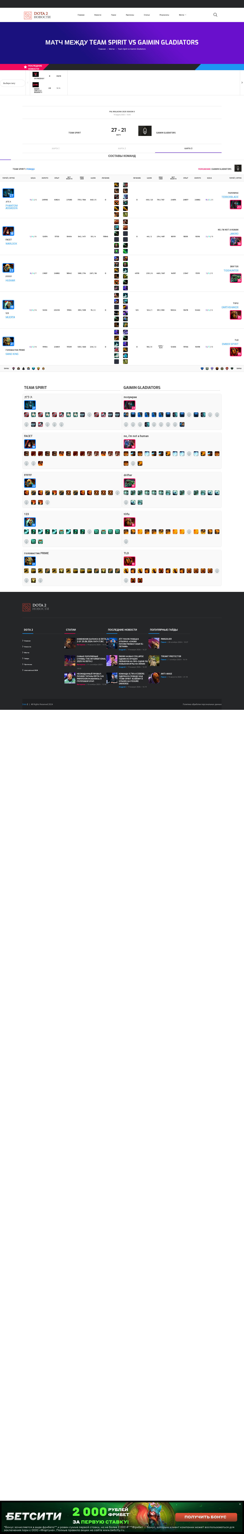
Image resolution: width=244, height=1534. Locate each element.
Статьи (147, 15)
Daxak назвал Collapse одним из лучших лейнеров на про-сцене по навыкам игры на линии (133, 660)
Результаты (164, 15)
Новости (97, 15)
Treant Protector (171, 656)
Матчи (182, 15)
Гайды (25, 658)
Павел (163, 642)
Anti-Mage (166, 674)
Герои (113, 15)
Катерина (81, 645)
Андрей (122, 650)
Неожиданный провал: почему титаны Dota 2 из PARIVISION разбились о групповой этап (90, 678)
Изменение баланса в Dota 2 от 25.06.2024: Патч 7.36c (91, 640)
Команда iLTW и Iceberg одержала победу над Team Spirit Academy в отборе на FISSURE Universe (131, 679)
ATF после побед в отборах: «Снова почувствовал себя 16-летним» (131, 643)
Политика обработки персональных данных (202, 704)
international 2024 (30, 670)
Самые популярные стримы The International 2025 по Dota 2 (91, 659)
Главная (81, 15)
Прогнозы (130, 15)
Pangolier (166, 639)
